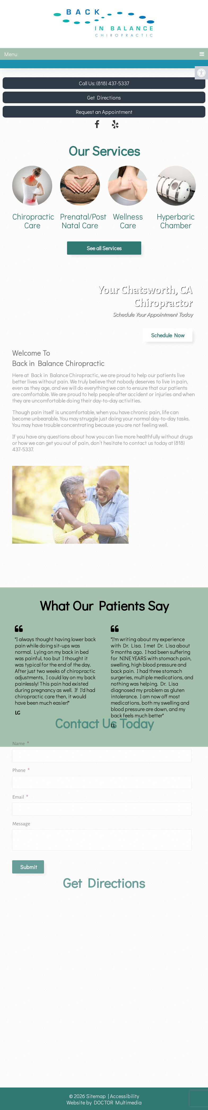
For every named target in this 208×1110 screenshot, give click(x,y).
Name (20, 686)
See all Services (104, 248)
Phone (20, 713)
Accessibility (124, 1096)
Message (21, 767)
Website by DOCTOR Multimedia (104, 1102)
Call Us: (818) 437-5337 (104, 83)
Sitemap (96, 1096)
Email (20, 740)
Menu (10, 54)
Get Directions (104, 97)
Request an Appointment (104, 111)
